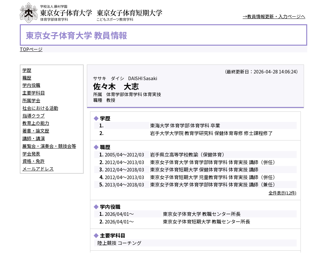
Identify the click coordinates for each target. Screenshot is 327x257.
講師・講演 (33, 138)
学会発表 (31, 153)
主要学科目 (33, 92)
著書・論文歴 (35, 130)
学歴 (26, 70)
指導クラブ (33, 115)
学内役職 (31, 85)
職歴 (26, 77)
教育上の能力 (35, 123)
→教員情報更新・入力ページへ (274, 16)
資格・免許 (33, 161)
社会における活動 (40, 108)
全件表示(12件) (282, 193)
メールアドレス (38, 168)
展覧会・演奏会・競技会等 (49, 146)
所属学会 (31, 100)
